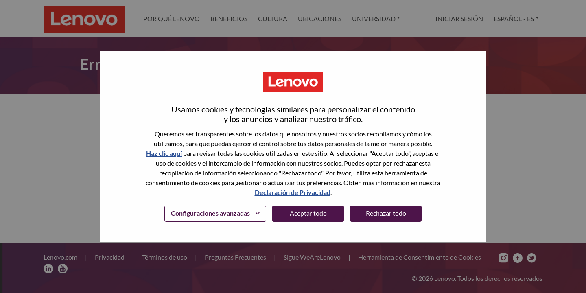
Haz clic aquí (164, 153)
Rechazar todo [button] (386, 213)
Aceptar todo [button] (308, 213)
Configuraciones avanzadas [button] (210, 213)
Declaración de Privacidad (292, 192)
